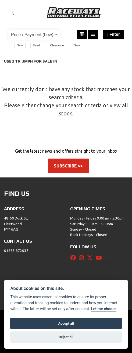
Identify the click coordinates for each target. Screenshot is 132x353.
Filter (113, 34)
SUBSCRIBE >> (68, 165)
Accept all (66, 323)
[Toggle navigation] (11, 13)
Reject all (66, 337)
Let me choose (104, 309)
